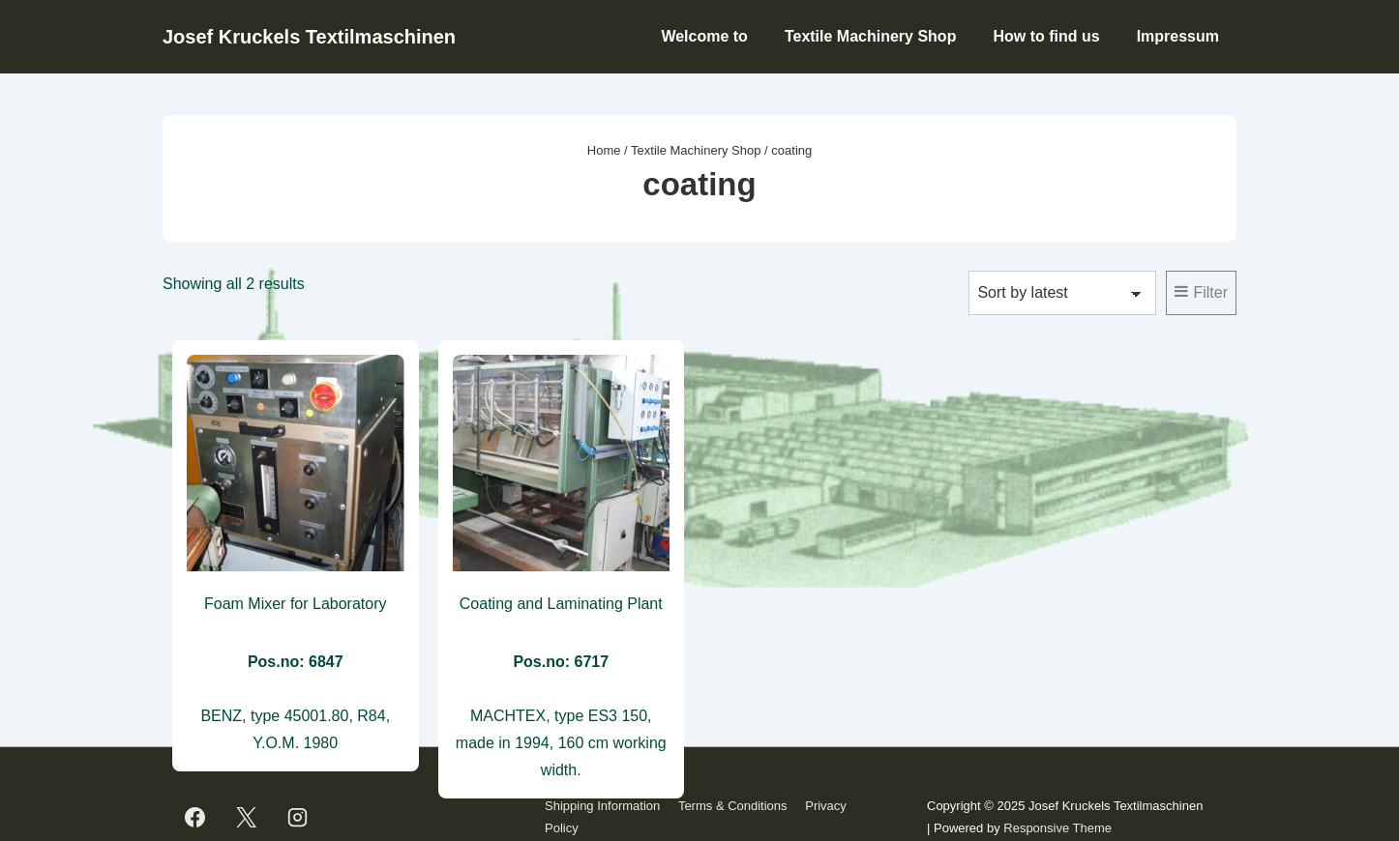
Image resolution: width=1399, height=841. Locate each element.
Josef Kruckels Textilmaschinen (309, 36)
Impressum (1178, 36)
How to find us (1046, 36)
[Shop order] (1062, 293)
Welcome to (704, 36)
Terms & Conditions (733, 805)
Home (604, 150)
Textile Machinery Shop (871, 36)
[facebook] (195, 818)
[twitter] (246, 818)
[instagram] (298, 818)
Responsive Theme (1057, 828)
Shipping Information (602, 805)
